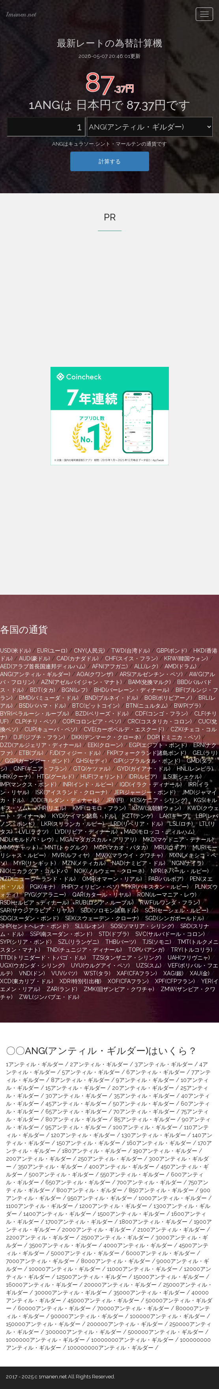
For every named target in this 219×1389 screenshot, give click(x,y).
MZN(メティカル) (84, 863)
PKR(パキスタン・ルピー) (157, 887)
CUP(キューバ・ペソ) (50, 729)
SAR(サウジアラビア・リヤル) (37, 910)
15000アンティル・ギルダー (168, 1277)
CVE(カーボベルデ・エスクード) (124, 729)
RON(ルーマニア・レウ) (167, 894)
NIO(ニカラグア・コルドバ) (34, 871)
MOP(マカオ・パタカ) (121, 847)
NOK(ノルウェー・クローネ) (109, 871)
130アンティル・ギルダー (154, 1135)
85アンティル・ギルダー (145, 1119)
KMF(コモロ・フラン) (99, 808)
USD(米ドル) (15, 650)
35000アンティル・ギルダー (149, 1292)
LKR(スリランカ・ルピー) (72, 824)
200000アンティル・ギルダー (125, 1324)
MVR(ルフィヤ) (71, 855)
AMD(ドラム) (181, 666)
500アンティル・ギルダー (61, 1174)
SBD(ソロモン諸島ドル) (109, 910)
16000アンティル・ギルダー (42, 1285)
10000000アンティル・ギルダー (132, 1340)
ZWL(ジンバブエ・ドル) (49, 997)
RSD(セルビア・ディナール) (34, 902)
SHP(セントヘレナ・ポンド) (34, 926)
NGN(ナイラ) (188, 863)
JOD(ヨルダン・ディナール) (64, 800)
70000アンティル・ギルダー (133, 1308)
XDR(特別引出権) (80, 981)
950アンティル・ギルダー (99, 1198)
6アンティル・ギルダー (155, 1072)
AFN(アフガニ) (110, 666)
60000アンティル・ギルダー (54, 1308)
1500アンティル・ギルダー (131, 1214)
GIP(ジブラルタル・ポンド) (146, 761)
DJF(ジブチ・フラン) (39, 737)
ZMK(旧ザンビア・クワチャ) (119, 989)
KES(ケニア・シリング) (158, 800)
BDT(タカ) (42, 690)
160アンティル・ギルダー (159, 1143)
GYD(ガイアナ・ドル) (143, 769)
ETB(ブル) (31, 753)
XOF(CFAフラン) (128, 981)
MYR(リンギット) (34, 863)
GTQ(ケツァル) (91, 769)
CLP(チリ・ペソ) (35, 721)
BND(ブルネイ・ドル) (111, 698)
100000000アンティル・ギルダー (110, 1348)
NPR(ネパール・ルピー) (180, 871)
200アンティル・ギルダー (38, 1159)
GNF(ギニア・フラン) (40, 769)
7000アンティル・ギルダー (40, 1261)
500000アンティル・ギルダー (166, 1332)
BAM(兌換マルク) (149, 682)
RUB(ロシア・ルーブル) (104, 902)
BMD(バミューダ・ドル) (49, 698)
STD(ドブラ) (114, 934)
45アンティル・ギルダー (76, 1103)
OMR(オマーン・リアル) (112, 879)
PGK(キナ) (42, 887)
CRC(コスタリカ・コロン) (159, 721)
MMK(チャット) (19, 847)
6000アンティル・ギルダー (160, 1253)
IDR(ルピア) (143, 776)
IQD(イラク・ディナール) (151, 784)
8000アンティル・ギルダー (115, 1261)
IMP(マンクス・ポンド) (28, 784)
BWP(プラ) (187, 706)
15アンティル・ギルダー (75, 1088)
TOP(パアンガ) (146, 950)
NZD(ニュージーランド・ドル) (38, 879)
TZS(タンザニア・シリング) (126, 957)
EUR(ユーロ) (52, 650)
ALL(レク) (146, 666)
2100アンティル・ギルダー (171, 1229)
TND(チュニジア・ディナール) (84, 950)
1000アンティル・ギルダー (173, 1198)
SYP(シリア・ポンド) (26, 942)
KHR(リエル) (51, 808)
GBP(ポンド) (171, 650)
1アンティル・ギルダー (35, 1064)
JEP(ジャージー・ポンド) (145, 792)
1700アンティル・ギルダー (79, 1222)
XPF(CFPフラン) (175, 981)
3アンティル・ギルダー (164, 1064)
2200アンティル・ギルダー (40, 1237)
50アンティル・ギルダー (143, 1103)
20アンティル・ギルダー (143, 1088)
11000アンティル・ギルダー (142, 1269)
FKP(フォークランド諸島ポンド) (146, 753)
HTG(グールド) (55, 776)
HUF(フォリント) (101, 776)
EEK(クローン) (105, 745)
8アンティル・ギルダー (80, 1080)
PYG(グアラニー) (45, 894)
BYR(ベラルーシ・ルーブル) (34, 713)
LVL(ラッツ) (34, 832)
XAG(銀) (173, 973)
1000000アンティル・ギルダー (45, 1340)
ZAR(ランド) (62, 989)
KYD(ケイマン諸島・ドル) (84, 816)
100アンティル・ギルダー (145, 1127)
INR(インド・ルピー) (88, 784)
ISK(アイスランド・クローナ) (71, 792)
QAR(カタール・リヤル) (101, 894)
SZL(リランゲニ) (78, 942)
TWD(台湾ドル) (130, 650)
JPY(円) (115, 800)
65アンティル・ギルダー (76, 1111)
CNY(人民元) (89, 650)
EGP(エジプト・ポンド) (158, 745)
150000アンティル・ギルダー (43, 1324)
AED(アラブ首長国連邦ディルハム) (43, 666)
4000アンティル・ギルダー (137, 1245)
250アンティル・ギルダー (110, 1159)
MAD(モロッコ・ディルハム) (159, 832)
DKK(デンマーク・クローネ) (106, 737)
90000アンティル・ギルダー (87, 1316)
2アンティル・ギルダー (99, 1064)
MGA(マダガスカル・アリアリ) (98, 839)
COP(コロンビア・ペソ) (91, 721)
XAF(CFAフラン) (137, 973)
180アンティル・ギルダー (94, 1151)
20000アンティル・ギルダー (120, 1285)
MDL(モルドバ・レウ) (27, 839)
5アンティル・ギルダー (91, 1072)
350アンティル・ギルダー (50, 1166)
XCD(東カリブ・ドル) (26, 981)
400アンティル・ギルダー (121, 1166)
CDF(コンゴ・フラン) (161, 713)
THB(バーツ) (120, 942)
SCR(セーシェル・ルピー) (176, 910)
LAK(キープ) (174, 816)
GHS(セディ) (91, 761)
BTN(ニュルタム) (147, 706)
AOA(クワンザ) (95, 674)
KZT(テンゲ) (137, 816)
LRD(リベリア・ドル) (136, 824)
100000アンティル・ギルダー (167, 1316)
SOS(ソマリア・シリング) (142, 926)
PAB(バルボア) (165, 879)
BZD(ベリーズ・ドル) (102, 713)
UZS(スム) (148, 965)
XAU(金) (200, 973)
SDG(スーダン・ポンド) (29, 918)
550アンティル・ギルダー (132, 1174)
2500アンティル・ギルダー (115, 1237)
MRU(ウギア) (170, 847)
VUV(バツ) (64, 973)
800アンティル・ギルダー (89, 1190)
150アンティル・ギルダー (88, 1143)
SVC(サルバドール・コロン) (170, 934)
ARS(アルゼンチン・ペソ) (151, 674)
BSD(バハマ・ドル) (42, 706)
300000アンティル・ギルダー (83, 1332)
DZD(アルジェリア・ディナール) (40, 745)
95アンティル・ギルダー (76, 1127)
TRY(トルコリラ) (191, 950)
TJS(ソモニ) (156, 942)
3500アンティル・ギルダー (63, 1245)
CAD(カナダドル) (77, 658)
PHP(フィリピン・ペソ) (90, 887)
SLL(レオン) (89, 926)
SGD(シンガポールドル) (174, 918)
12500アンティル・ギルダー (91, 1277)
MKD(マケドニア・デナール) (178, 839)
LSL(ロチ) (181, 824)
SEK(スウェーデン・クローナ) (102, 918)
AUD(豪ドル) (34, 658)
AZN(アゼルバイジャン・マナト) (81, 682)
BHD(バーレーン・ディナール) (131, 690)
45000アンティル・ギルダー (103, 1300)
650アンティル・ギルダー (77, 1182)
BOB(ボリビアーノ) (168, 698)
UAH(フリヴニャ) (189, 957)
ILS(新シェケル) (182, 776)
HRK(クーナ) (15, 776)
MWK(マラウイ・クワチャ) (129, 855)
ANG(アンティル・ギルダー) (35, 674)
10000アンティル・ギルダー (65, 1269)
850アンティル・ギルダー (161, 1190)
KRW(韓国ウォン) (186, 658)
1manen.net (21, 14)
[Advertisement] (109, 310)
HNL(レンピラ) (195, 769)
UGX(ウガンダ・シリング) (32, 965)
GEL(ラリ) (205, 753)
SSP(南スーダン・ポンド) (61, 934)
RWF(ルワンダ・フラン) (170, 902)
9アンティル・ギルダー (145, 1080)
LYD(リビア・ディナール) (86, 832)
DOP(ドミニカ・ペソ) (173, 737)
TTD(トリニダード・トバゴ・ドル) (43, 957)
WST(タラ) (97, 973)
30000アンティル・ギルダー (70, 1292)
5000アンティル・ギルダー (85, 1253)
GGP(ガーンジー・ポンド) (37, 761)
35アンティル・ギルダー (144, 1096)
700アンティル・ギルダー (149, 1182)
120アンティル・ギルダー (83, 1135)
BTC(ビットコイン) (96, 706)
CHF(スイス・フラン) (131, 658)
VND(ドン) (32, 973)
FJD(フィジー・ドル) (75, 753)
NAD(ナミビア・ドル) (138, 863)
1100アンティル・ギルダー (39, 1206)
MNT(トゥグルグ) (66, 847)
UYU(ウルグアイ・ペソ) (100, 965)
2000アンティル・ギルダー (96, 1229)
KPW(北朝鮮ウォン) (156, 808)
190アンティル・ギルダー (165, 1151)
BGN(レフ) (75, 690)
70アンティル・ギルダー (144, 1111)
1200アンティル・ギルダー (113, 1206)
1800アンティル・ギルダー (153, 1222)
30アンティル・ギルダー (76, 1096)
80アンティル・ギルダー (76, 1119)
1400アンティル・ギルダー (57, 1214)
